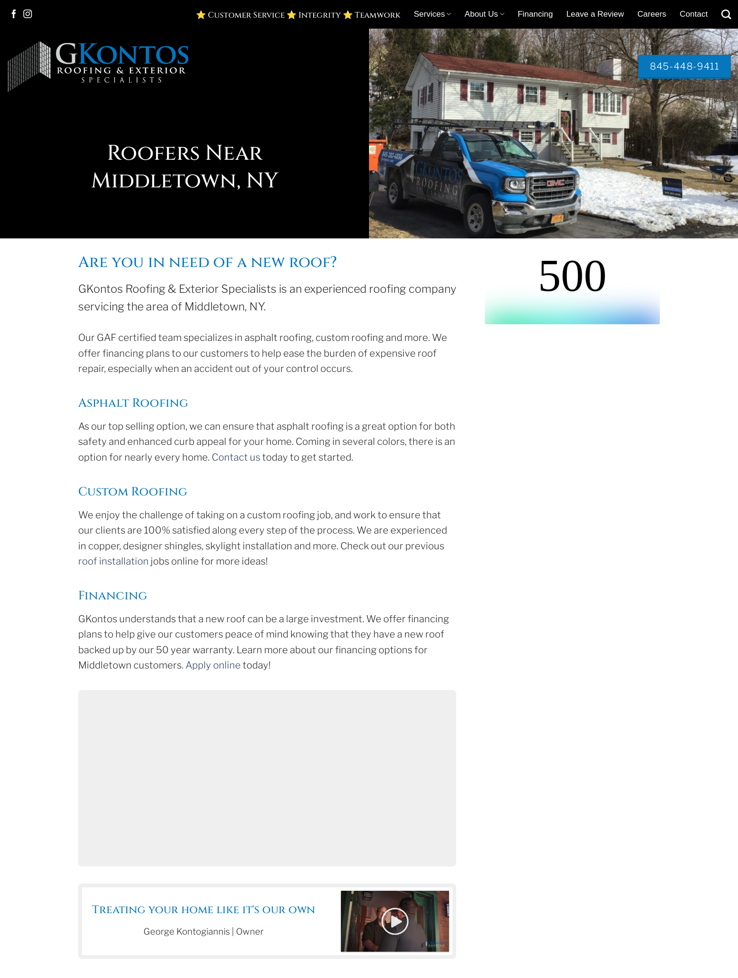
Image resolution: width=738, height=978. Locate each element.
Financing (535, 14)
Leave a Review (595, 14)
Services (432, 14)
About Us (484, 14)
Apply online (213, 665)
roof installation (113, 561)
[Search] (726, 14)
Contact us (236, 457)
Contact (694, 14)
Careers (651, 14)
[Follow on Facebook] (14, 15)
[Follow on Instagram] (27, 15)
